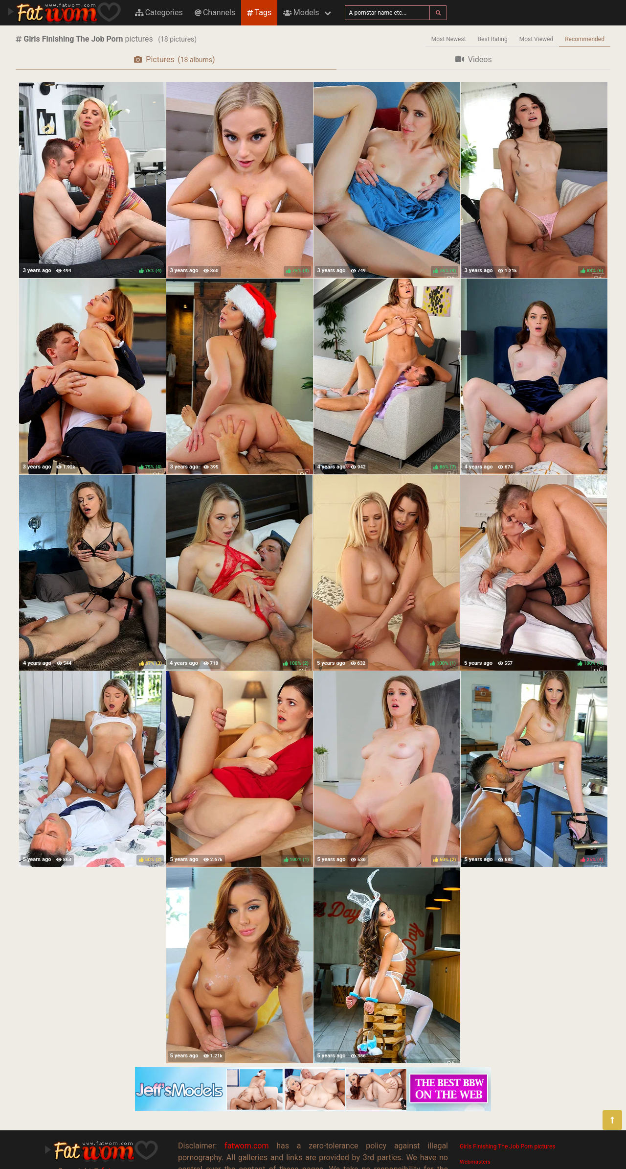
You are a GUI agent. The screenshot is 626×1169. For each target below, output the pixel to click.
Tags (259, 12)
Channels (215, 12)
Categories (159, 12)
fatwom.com (246, 1145)
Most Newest (448, 39)
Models (301, 12)
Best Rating (493, 39)
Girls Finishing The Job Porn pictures (507, 1146)
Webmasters (475, 1162)
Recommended (584, 39)
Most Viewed (536, 39)
